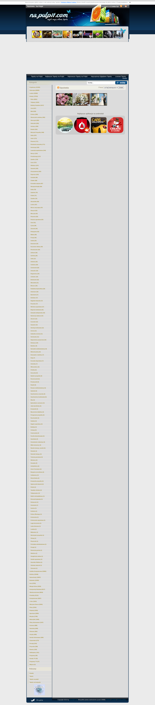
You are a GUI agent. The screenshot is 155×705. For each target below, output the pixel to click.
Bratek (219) (34, 129)
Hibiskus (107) (35, 165)
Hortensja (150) (35, 147)
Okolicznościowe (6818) (36, 592)
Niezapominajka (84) (36, 186)
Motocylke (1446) (34, 619)
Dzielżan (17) (34, 297)
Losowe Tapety (120, 76)
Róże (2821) (34, 99)
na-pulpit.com (73, 699)
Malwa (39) (34, 234)
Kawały (32, 673)
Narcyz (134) (34, 153)
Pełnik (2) (33, 487)
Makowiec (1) (34, 532)
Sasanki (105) (34, 168)
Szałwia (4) (34, 421)
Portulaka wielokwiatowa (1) (38, 544)
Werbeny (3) (34, 460)
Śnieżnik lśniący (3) (36, 454)
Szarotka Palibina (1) (36, 562)
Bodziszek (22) (35, 279)
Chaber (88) (34, 180)
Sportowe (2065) (34, 613)
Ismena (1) (33, 508)
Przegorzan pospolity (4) (37, 415)
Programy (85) (34, 655)
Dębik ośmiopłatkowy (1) (38, 496)
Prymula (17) (34, 303)
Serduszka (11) (35, 336)
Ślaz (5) (33, 400)
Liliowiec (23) (34, 276)
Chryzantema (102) (36, 171)
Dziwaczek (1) (34, 502)
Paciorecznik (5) (35, 379)
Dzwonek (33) (34, 243)
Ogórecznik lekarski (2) (37, 484)
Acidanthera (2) (35, 466)
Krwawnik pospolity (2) (37, 481)
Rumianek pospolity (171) (38, 144)
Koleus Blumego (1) (36, 514)
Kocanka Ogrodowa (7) (37, 361)
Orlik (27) (33, 258)
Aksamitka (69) (35, 201)
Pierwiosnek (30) (35, 249)
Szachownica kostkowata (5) (39, 397)
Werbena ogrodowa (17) (37, 306)
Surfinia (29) (34, 255)
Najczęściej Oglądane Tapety (101, 76)
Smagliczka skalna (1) (37, 556)
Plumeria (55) (34, 216)
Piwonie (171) (34, 141)
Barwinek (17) (34, 294)
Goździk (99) (34, 177)
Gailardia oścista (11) (37, 333)
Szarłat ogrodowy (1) (36, 559)
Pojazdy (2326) (34, 610)
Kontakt (113, 699)
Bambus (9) (34, 345)
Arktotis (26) (34, 261)
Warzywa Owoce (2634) (36, 604)
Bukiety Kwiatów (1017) (37, 105)
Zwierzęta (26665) (34, 90)
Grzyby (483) (33, 634)
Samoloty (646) (34, 628)
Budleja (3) (34, 427)
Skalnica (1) (34, 553)
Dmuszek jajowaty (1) (37, 499)
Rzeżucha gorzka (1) (36, 550)
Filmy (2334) (33, 607)
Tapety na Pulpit (37, 76)
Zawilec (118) (34, 159)
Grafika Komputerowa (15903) (38, 571)
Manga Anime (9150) (35, 586)
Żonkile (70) (34, 198)
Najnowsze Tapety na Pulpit (77, 76)
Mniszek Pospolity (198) (37, 132)
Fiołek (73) (33, 195)
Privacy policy (121, 699)
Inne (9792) (33, 583)
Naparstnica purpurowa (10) (38, 339)
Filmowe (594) (33, 631)
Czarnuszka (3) (35, 433)
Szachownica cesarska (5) (38, 394)
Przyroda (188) (34, 646)
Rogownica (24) (35, 273)
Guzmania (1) (34, 505)
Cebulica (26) (34, 264)
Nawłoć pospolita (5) (36, 376)
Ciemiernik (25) (35, 267)
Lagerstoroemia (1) (36, 523)
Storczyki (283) (35, 120)
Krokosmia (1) (35, 517)
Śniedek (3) (34, 451)
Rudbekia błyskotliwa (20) (38, 288)
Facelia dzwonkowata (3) (37, 436)
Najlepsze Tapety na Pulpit (54, 76)
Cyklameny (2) (35, 475)
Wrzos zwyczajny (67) (37, 207)
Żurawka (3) (34, 463)
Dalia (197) (34, 135)
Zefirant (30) (34, 252)
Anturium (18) (34, 291)
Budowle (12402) (34, 580)
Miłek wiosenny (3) (36, 445)
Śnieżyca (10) (34, 342)
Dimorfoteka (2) (35, 478)
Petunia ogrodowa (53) (37, 219)
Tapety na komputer (35, 682)
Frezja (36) (33, 237)
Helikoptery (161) (34, 652)
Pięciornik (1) (34, 541)
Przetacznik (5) (35, 382)
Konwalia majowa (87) (37, 183)
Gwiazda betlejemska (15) (38, 312)
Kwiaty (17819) (34, 96)
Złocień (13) (34, 318)
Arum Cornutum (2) (36, 469)
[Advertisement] (77, 58)
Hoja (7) (33, 358)
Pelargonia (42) (35, 231)
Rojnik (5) (33, 385)
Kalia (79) (33, 189)
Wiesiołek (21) (35, 282)
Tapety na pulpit (34, 679)
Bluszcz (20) (34, 285)
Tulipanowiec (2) (35, 493)
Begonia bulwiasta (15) (37, 309)
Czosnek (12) (34, 321)
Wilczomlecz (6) (35, 367)
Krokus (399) (34, 114)
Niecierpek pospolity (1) (37, 535)
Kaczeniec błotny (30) (37, 246)
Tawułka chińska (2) (36, 490)
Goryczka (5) (34, 373)
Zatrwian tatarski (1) (36, 565)
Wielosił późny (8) (36, 351)
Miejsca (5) (33, 664)
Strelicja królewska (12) (37, 327)
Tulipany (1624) (35, 102)
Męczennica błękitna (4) (37, 412)
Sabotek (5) (34, 391)
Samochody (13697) (35, 577)
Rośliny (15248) (34, 574)
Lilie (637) (33, 108)
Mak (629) (33, 111)
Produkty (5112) (34, 595)
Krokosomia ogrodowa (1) (38, 520)
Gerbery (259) (34, 126)
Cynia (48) (33, 225)
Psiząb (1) (33, 547)
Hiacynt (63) (34, 210)
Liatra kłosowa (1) (36, 526)
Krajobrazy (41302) (35, 87)
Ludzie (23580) (34, 93)
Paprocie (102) (35, 174)
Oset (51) (33, 222)
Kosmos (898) (33, 625)
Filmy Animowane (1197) (36, 622)
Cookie (108, 699)
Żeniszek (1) (34, 568)
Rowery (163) (33, 649)
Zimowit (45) (34, 228)
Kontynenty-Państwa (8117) (37, 589)
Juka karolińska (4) (36, 406)
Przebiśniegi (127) (36, 156)
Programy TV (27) (34, 661)
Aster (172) (34, 138)
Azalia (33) (33, 240)
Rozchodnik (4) (35, 418)
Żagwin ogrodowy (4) (37, 424)
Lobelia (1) (34, 529)
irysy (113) (33, 162)
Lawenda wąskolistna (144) (38, 150)
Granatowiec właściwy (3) (38, 442)
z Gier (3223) (33, 601)
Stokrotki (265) (35, 123)
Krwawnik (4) (34, 409)
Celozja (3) (34, 430)
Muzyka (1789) (34, 616)
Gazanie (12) (34, 324)
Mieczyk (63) (34, 213)
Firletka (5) (34, 370)
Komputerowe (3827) (35, 598)
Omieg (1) (33, 538)
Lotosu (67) (34, 204)
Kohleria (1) (34, 511)
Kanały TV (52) (34, 658)
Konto (125, 78)
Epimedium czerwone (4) (38, 403)
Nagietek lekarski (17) (37, 300)
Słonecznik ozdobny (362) (38, 117)
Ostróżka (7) (34, 364)
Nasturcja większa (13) (37, 315)
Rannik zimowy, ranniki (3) (38, 448)
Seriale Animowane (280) (36, 637)
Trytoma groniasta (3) (37, 457)
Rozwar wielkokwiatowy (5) (38, 388)
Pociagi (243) (33, 643)
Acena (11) (34, 330)
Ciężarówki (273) (34, 640)
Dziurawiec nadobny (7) (37, 355)
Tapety (31, 676)
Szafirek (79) (34, 192)
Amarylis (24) (34, 270)
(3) (34, 439)
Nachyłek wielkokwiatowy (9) (39, 348)
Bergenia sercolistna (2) (37, 472)
